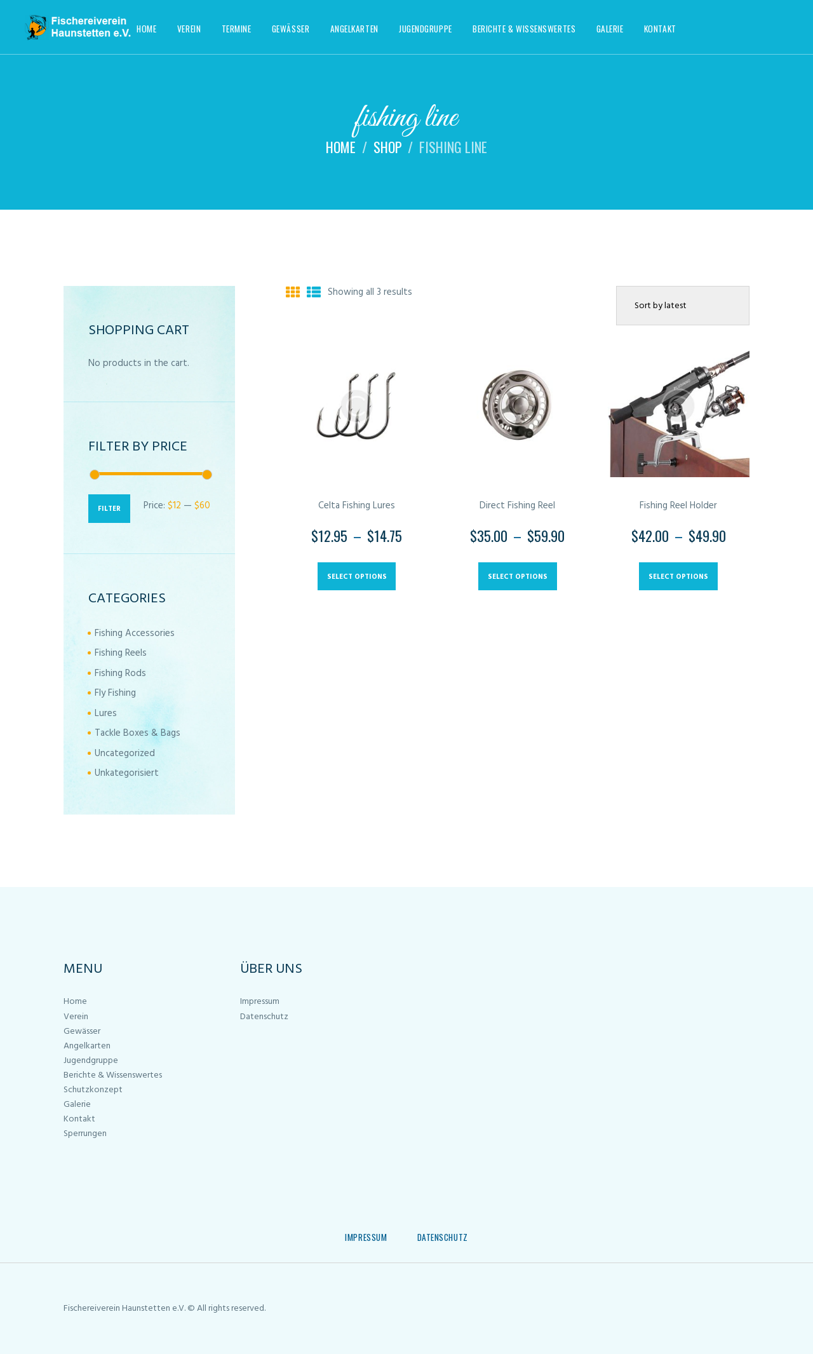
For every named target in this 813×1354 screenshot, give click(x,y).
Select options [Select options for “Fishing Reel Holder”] (678, 577)
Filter (109, 509)
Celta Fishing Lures (356, 506)
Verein (76, 1017)
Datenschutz (264, 1017)
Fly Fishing (115, 693)
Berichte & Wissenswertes (113, 1075)
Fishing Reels (121, 653)
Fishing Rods (120, 673)
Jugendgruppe (91, 1060)
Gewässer (82, 1031)
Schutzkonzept (93, 1090)
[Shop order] (682, 305)
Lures (106, 713)
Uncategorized (125, 753)
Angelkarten (87, 1046)
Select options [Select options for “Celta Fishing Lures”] (357, 577)
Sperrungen (85, 1134)
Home (341, 146)
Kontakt (79, 1119)
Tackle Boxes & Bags (137, 733)
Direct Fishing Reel (517, 506)
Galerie (77, 1104)
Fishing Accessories (135, 633)
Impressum (259, 1001)
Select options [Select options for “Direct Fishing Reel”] (518, 577)
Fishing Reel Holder (678, 506)
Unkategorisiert (127, 773)
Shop (387, 147)
